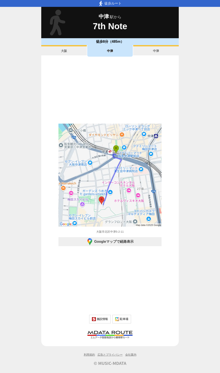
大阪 (64, 51)
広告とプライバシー (110, 354)
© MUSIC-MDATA (110, 363)
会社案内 (130, 354)
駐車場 (121, 319)
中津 (110, 51)
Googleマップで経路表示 (109, 241)
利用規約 (89, 354)
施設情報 (100, 319)
